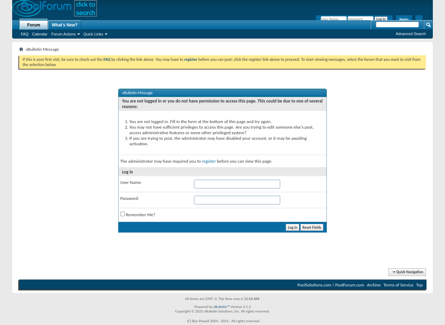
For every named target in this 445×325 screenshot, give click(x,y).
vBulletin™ (221, 306)
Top (419, 284)
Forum (33, 25)
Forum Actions (63, 34)
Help (403, 19)
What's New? (65, 25)
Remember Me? (137, 214)
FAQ (25, 34)
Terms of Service (398, 284)
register (209, 161)
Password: (129, 198)
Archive (374, 284)
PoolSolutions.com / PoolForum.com (331, 284)
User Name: (131, 182)
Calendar (40, 34)
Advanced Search (411, 34)
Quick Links (93, 34)
